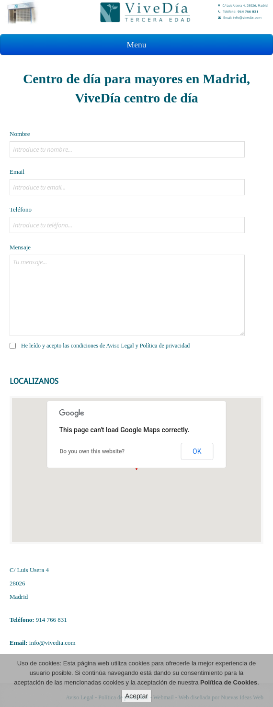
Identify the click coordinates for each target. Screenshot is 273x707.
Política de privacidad (165, 345)
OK (197, 451)
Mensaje (20, 247)
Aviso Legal (120, 345)
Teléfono (21, 209)
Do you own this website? (92, 451)
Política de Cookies (228, 682)
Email (17, 171)
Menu (137, 44)
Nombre (20, 133)
